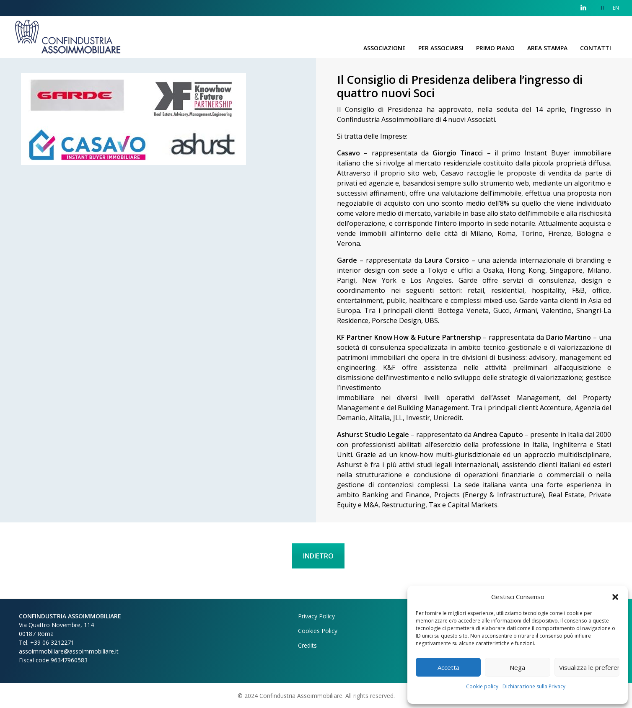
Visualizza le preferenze (589, 667)
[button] (615, 596)
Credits (307, 645)
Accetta (448, 667)
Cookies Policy (317, 631)
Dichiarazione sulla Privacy (533, 686)
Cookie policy (482, 686)
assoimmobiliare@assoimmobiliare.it (69, 651)
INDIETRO (318, 556)
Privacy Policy (316, 616)
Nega (517, 667)
